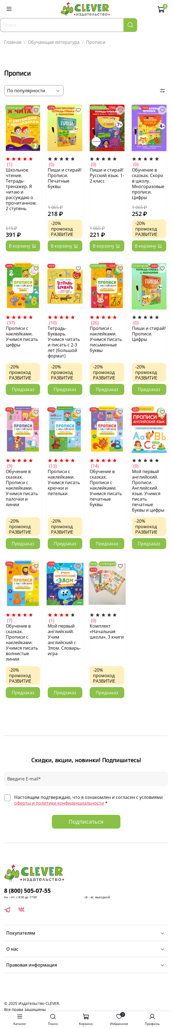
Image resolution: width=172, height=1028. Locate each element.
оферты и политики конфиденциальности (59, 803)
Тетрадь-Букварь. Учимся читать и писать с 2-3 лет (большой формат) (64, 342)
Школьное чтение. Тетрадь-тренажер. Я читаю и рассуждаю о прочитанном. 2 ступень (21, 189)
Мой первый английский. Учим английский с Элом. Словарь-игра (64, 640)
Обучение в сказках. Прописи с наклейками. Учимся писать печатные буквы (106, 488)
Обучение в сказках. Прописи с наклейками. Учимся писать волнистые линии (22, 642)
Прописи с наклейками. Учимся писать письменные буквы (106, 339)
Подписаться (86, 821)
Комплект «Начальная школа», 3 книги (107, 631)
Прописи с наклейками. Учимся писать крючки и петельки (64, 482)
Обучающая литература (54, 42)
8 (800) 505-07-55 (27, 890)
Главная (12, 42)
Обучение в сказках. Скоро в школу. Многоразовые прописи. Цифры (148, 183)
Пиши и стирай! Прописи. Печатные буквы (64, 178)
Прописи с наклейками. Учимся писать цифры (22, 336)
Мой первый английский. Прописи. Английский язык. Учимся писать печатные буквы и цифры (148, 490)
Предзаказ (23, 389)
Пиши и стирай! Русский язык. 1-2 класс (107, 175)
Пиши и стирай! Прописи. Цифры (149, 333)
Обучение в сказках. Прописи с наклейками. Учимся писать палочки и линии (22, 488)
